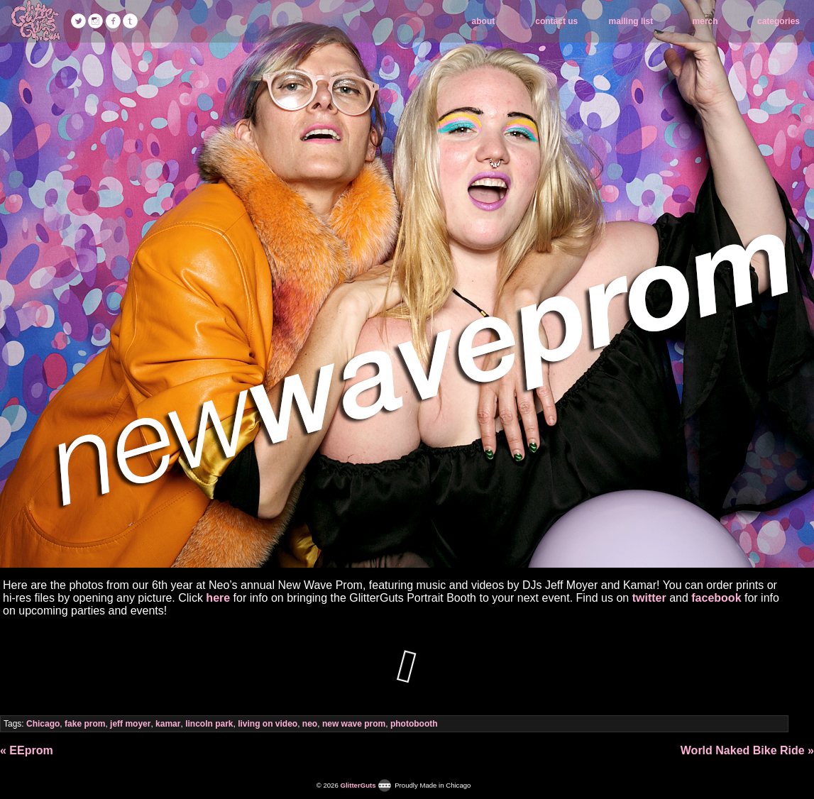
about (483, 21)
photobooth (414, 724)
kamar (167, 724)
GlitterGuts (35, 21)
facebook (716, 598)
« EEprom (26, 750)
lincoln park (209, 724)
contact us (556, 21)
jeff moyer (130, 724)
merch (705, 21)
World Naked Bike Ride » (747, 750)
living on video (267, 724)
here (218, 598)
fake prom (85, 724)
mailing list (631, 21)
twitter (649, 598)
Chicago (43, 724)
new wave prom (353, 724)
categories (778, 21)
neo (309, 724)
